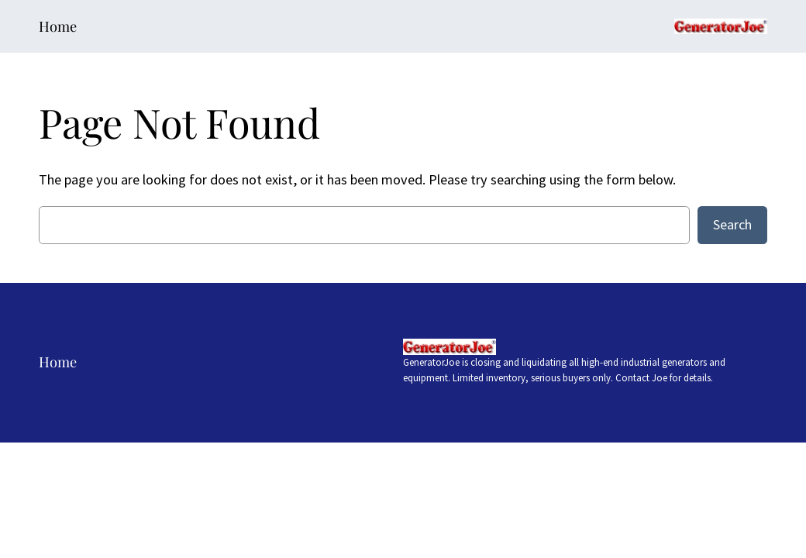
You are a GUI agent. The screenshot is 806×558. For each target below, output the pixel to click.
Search (732, 224)
